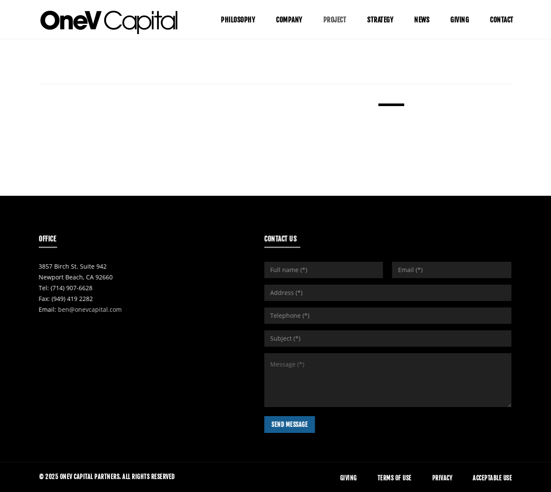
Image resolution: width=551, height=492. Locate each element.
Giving (348, 478)
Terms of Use (395, 478)
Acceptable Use (492, 478)
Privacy (442, 478)
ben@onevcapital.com (84, 309)
